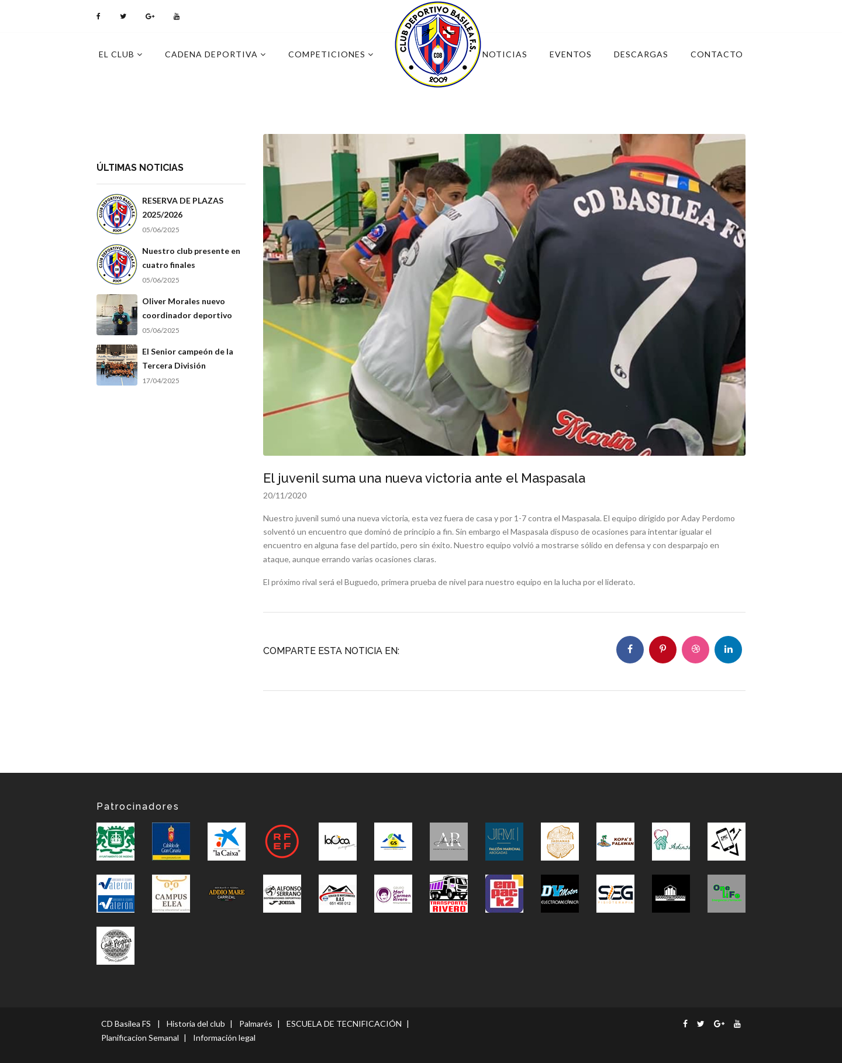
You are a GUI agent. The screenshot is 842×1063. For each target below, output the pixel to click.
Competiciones (331, 54)
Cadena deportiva (215, 54)
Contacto (717, 54)
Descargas (641, 54)
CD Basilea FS (126, 1023)
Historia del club (196, 1023)
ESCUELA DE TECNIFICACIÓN (344, 1023)
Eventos (571, 54)
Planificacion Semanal (140, 1038)
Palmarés (255, 1023)
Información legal (224, 1038)
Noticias (504, 54)
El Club (121, 54)
